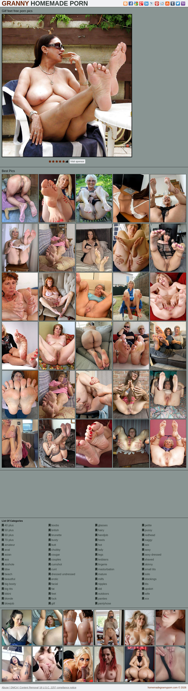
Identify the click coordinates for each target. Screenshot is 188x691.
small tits (149, 569)
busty (53, 539)
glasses (101, 525)
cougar (54, 554)
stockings (149, 579)
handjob (101, 535)
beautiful (8, 579)
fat (52, 588)
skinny (147, 564)
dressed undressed (62, 574)
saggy (147, 539)
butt (52, 544)
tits (145, 583)
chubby (54, 549)
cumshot (55, 564)
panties (101, 598)
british (54, 530)
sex (145, 544)
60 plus (8, 535)
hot (98, 544)
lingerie (101, 564)
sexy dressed (151, 554)
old (98, 588)
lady (99, 549)
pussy (147, 530)
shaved (148, 559)
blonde (7, 598)
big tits (7, 588)
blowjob (8, 603)
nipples (101, 583)
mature (101, 574)
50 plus (8, 530)
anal (6, 549)
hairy (99, 530)
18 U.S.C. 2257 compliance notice (57, 687)
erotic (53, 579)
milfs (99, 579)
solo (146, 574)
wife (146, 593)
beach (7, 574)
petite (147, 525)
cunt (53, 569)
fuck (53, 598)
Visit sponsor (77, 161)
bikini (6, 593)
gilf (52, 603)
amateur (8, 544)
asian (6, 554)
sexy (146, 549)
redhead (148, 535)
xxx (145, 598)
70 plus (8, 539)
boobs (54, 525)
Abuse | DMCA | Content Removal (20, 687)
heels (100, 539)
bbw (6, 569)
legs (99, 554)
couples (55, 559)
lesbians (101, 559)
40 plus (8, 525)
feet (52, 593)
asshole (8, 564)
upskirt (147, 588)
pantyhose (103, 603)
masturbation (104, 569)
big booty (9, 583)
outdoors (102, 593)
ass (5, 559)
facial (53, 583)
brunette (55, 535)
